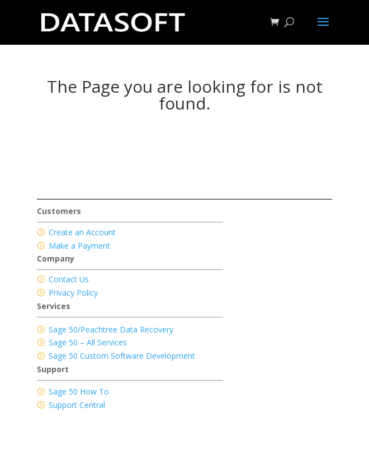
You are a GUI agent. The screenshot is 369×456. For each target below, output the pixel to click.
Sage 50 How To (79, 391)
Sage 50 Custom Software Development (122, 355)
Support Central (77, 405)
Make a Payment (79, 245)
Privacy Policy (73, 292)
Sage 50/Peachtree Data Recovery (111, 329)
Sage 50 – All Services (88, 342)
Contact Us (69, 279)
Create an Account (82, 232)
